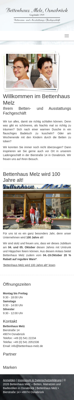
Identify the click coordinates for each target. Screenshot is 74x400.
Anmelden (9, 380)
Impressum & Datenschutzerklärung (40, 380)
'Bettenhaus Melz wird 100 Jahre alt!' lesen (29, 265)
